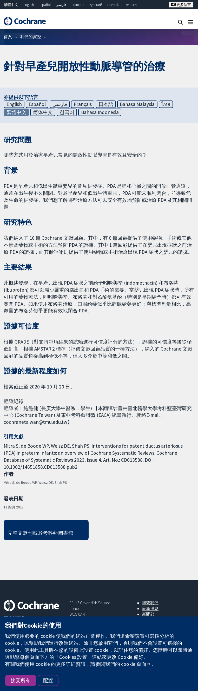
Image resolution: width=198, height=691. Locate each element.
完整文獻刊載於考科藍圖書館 (40, 533)
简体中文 (43, 112)
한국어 (67, 112)
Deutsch (130, 4)
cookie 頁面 (133, 664)
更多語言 (181, 4)
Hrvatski (113, 4)
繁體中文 (11, 4)
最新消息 (150, 608)
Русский (95, 4)
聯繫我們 (150, 602)
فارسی (61, 4)
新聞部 (148, 614)
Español (45, 4)
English (28, 4)
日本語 (105, 104)
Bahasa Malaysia (137, 104)
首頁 (8, 36)
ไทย (165, 104)
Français (77, 4)
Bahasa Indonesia (100, 112)
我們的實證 (30, 36)
